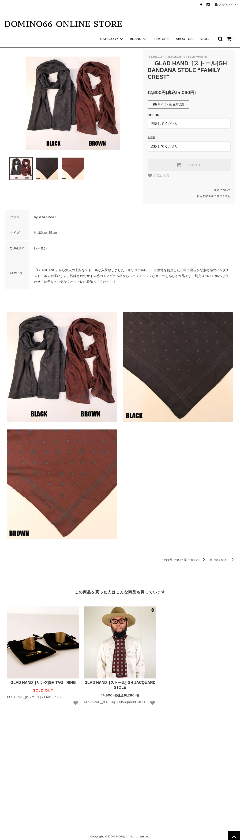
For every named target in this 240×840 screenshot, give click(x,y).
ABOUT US (184, 30)
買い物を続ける (222, 557)
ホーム (9, 44)
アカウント (225, 4)
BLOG (204, 30)
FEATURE (161, 30)
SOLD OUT (189, 162)
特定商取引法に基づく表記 (214, 193)
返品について (222, 187)
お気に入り (159, 173)
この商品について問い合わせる (183, 557)
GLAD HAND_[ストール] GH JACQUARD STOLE (119, 682)
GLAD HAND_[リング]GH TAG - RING (43, 680)
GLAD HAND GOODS (34, 44)
